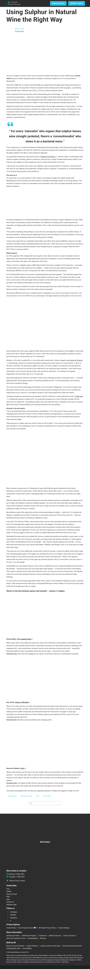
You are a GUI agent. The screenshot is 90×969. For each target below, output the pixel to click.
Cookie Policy (11, 928)
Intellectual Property (29, 936)
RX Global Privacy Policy (47, 928)
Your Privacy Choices (27, 928)
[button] (58, 3)
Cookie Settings (63, 928)
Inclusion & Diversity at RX (72, 946)
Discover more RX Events (15, 946)
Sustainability (33, 938)
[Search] (45, 803)
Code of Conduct (69, 936)
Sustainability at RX (13, 948)
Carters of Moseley (22, 702)
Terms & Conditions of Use (16, 938)
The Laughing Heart (24, 639)
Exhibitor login (11, 905)
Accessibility (27, 948)
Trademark (43, 936)
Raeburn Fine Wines (48, 157)
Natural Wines (12, 796)
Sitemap (43, 938)
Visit (8, 889)
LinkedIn (11, 915)
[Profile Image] (9, 30)
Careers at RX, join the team (50, 946)
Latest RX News (32, 946)
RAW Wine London (26, 796)
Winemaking (47, 796)
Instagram (11, 912)
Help (8, 899)
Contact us (10, 902)
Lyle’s (22, 768)
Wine (37, 796)
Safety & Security (55, 936)
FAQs (8, 897)
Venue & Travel (11, 894)
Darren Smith (19, 29)
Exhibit (8, 891)
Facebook (11, 918)
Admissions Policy (13, 936)
